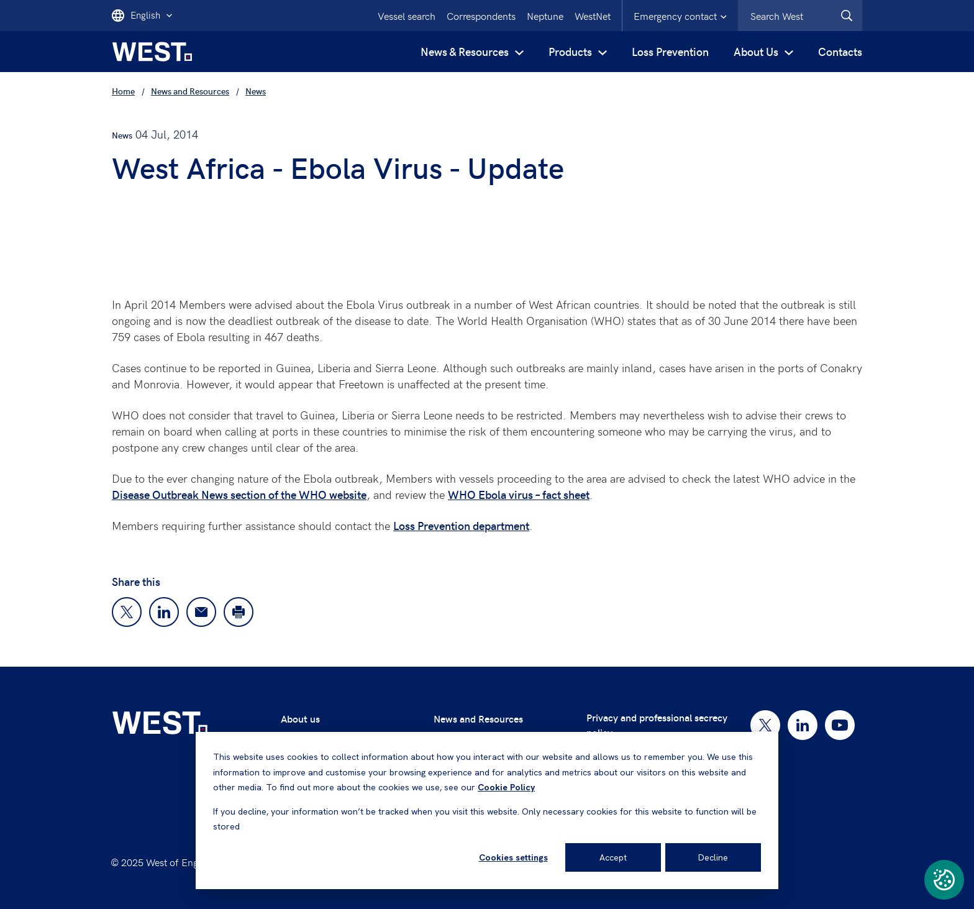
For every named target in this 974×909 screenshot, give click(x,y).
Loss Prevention (670, 51)
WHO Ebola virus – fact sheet (518, 494)
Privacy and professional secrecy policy (656, 725)
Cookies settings (513, 857)
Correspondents (481, 15)
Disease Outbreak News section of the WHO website (239, 494)
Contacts (840, 51)
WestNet (593, 15)
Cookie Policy (506, 787)
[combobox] (800, 15)
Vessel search (406, 15)
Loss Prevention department (461, 525)
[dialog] (487, 810)
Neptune (545, 15)
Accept (613, 857)
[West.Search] (846, 15)
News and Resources (478, 718)
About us (300, 718)
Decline (713, 857)
